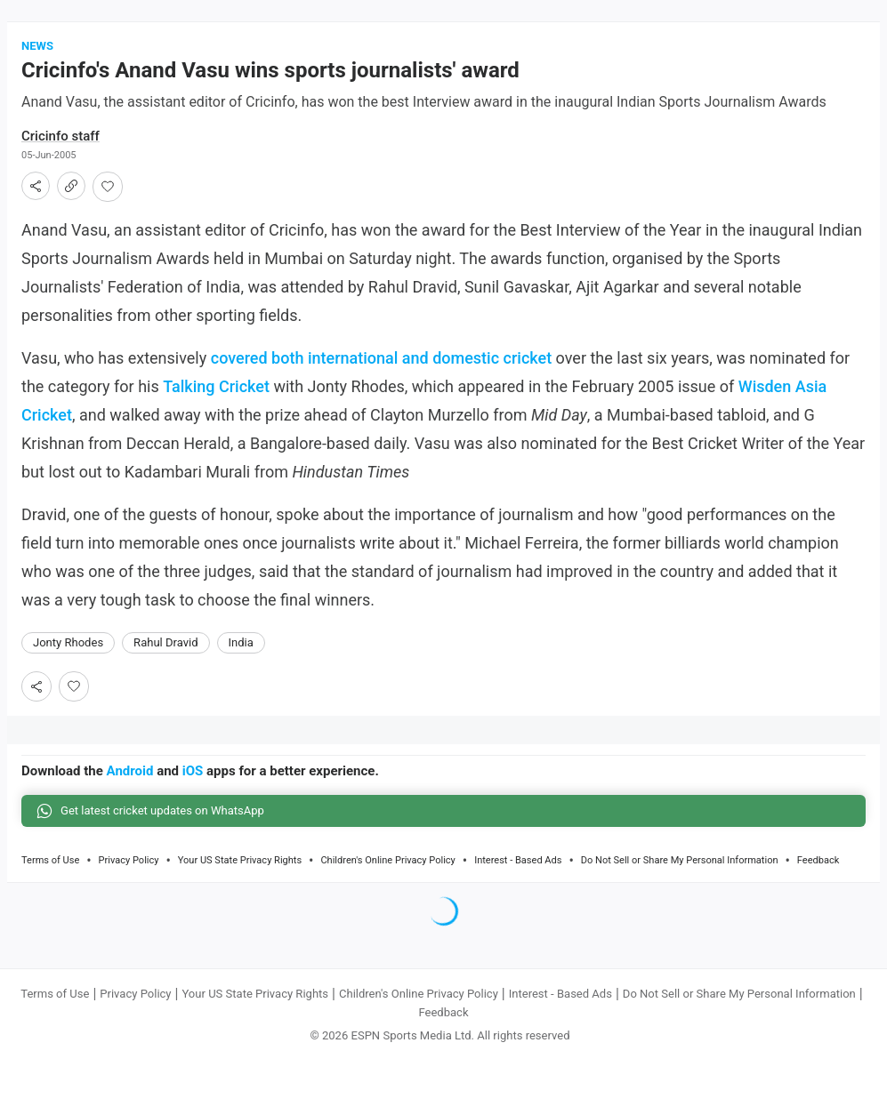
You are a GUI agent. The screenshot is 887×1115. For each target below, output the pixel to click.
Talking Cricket (216, 388)
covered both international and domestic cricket (381, 359)
